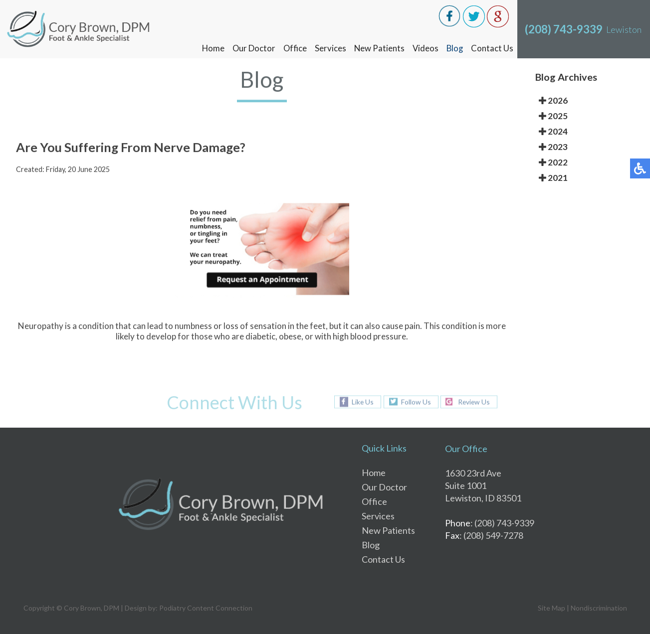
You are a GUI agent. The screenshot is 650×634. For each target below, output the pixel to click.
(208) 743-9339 (564, 29)
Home (210, 48)
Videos (424, 48)
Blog (454, 48)
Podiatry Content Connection (205, 608)
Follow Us (415, 401)
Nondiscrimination (599, 608)
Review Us (474, 401)
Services (328, 48)
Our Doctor (251, 48)
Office (293, 48)
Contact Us (492, 48)
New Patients (377, 48)
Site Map (551, 608)
